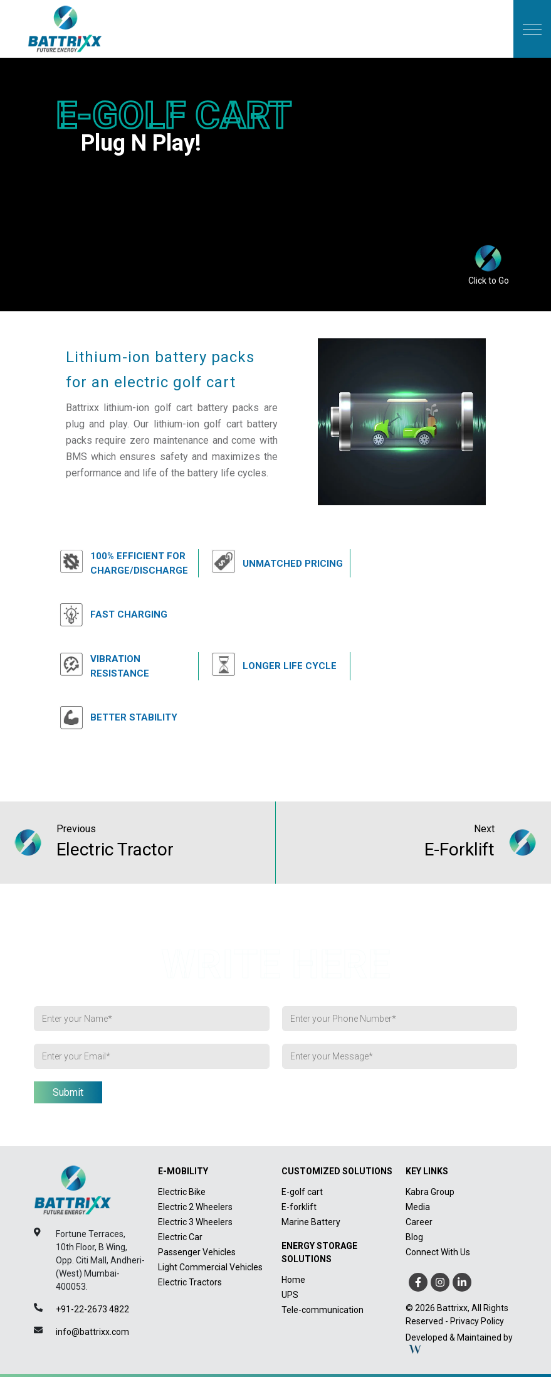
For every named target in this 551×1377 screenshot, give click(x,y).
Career (419, 1222)
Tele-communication (322, 1310)
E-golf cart (302, 1192)
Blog (414, 1237)
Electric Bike (182, 1192)
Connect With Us (438, 1252)
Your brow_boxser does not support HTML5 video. (275, 173)
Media (418, 1207)
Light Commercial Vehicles (210, 1267)
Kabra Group (430, 1192)
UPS (289, 1295)
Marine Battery (310, 1222)
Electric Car (180, 1237)
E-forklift (299, 1207)
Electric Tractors (190, 1282)
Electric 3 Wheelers (195, 1222)
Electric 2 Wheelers (195, 1207)
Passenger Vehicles (197, 1252)
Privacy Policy (477, 1321)
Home (293, 1280)
